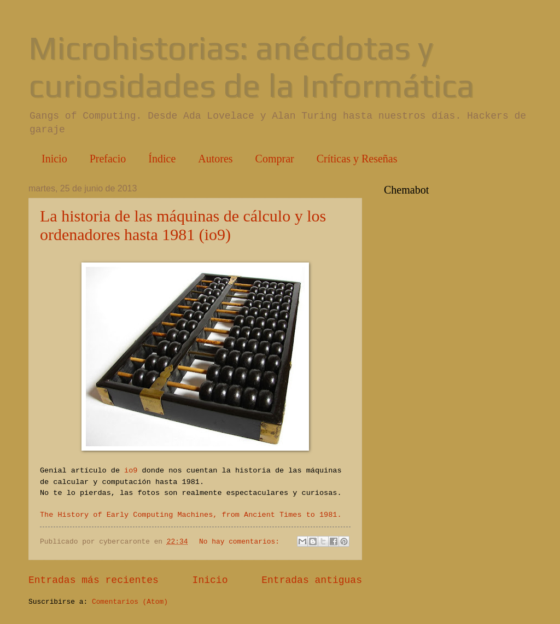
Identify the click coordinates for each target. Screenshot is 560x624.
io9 (130, 470)
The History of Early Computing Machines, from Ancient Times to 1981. (191, 515)
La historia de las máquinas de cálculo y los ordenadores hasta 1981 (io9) (183, 225)
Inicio (54, 159)
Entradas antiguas (311, 580)
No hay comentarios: (241, 542)
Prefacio (108, 159)
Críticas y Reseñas (357, 159)
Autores (215, 159)
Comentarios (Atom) (130, 602)
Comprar (274, 159)
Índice (162, 159)
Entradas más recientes (93, 580)
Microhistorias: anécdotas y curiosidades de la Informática (251, 66)
